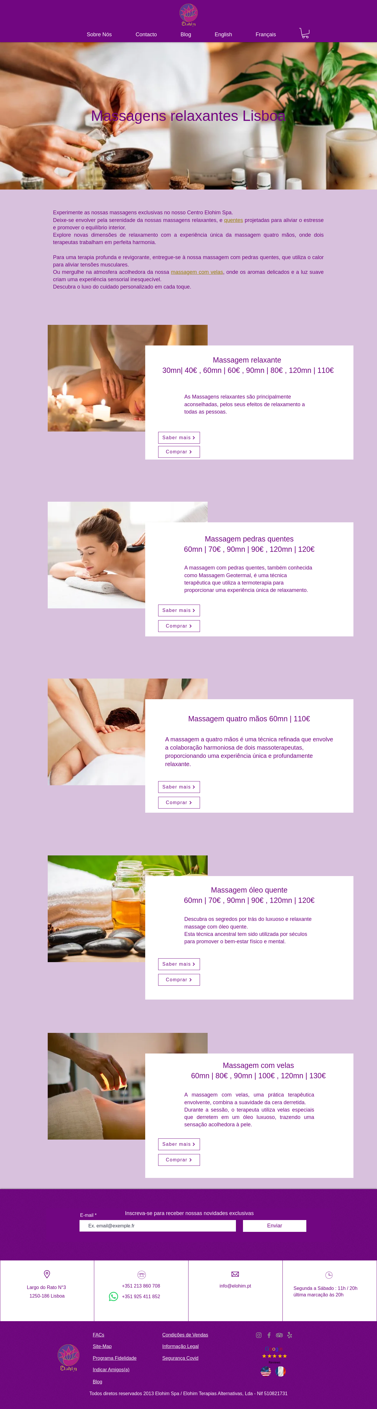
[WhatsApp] (113, 1296)
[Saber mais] (179, 438)
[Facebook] (269, 1335)
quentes (233, 220)
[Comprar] (179, 452)
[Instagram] (258, 1335)
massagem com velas (197, 272)
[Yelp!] (289, 1335)
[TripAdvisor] (279, 1335)
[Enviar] (274, 1226)
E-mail (86, 1215)
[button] (305, 33)
